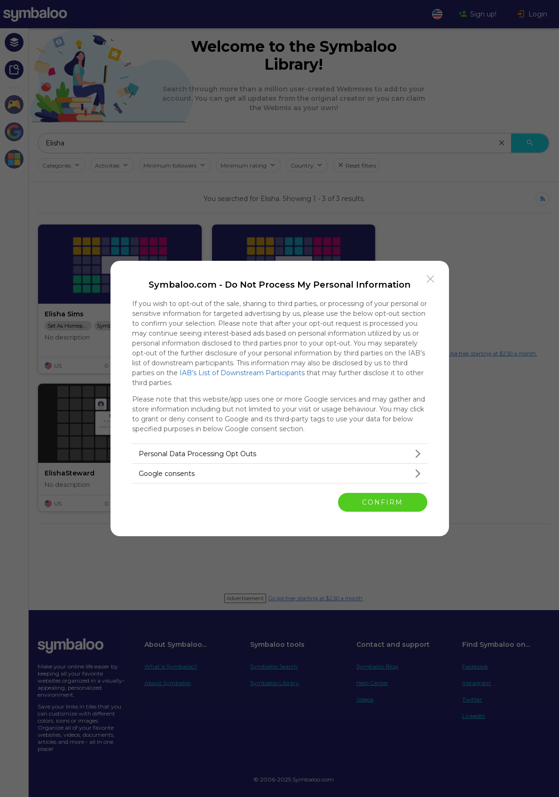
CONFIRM (382, 502)
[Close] (431, 279)
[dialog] (279, 398)
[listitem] (279, 453)
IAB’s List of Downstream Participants (242, 373)
